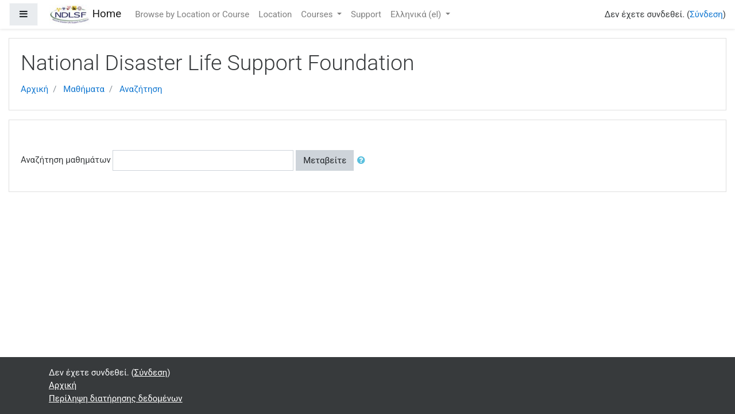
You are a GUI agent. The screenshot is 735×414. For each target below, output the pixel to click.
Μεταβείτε (324, 160)
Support (366, 14)
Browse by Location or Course (192, 14)
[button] (363, 161)
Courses (318, 14)
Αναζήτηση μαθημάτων (66, 160)
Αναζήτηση (141, 89)
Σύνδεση (706, 14)
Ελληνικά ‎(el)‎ (416, 14)
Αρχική (34, 89)
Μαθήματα (84, 89)
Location (275, 14)
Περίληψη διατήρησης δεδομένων (116, 398)
